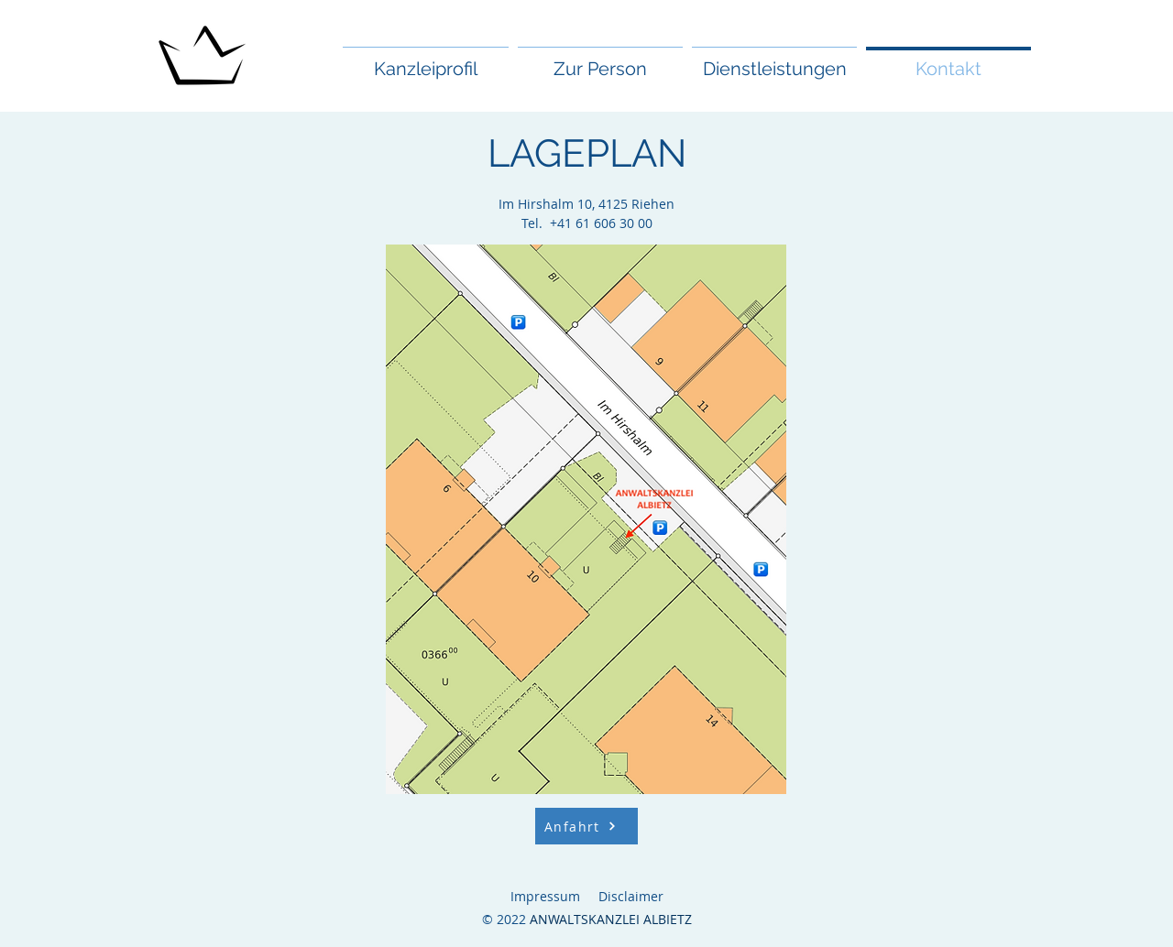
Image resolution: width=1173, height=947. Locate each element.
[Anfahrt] (586, 826)
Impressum (545, 896)
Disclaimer (630, 896)
